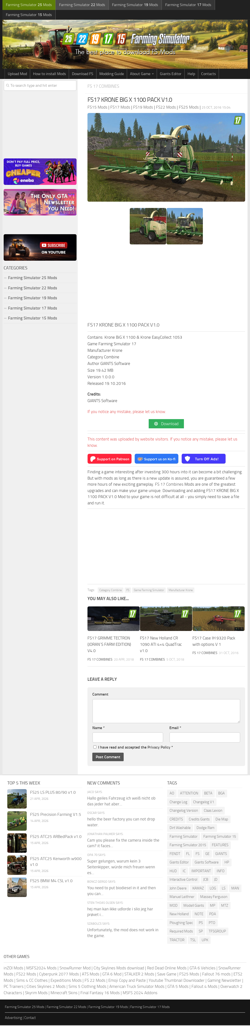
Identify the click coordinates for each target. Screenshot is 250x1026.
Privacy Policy (158, 748)
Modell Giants (193, 906)
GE (207, 854)
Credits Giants (199, 820)
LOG (213, 889)
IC (184, 871)
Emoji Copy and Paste (127, 980)
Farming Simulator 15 (219, 837)
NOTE (199, 915)
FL (188, 854)
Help (191, 74)
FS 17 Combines (104, 87)
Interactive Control (183, 880)
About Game (140, 74)
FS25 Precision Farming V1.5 (55, 815)
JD (215, 880)
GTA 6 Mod (111, 974)
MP (212, 906)
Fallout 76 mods (216, 974)
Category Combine (110, 591)
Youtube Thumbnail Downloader (177, 980)
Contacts (208, 74)
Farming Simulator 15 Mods (32, 318)
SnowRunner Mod (75, 968)
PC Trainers (14, 987)
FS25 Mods (189, 974)
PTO (212, 923)
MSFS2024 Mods (41, 968)
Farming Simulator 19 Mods (32, 298)
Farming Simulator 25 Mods (32, 278)
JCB (205, 880)
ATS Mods (90, 974)
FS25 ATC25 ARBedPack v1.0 (56, 837)
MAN (235, 889)
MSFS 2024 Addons (140, 993)
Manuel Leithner (182, 897)
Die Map (222, 820)
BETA (208, 794)
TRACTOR (177, 940)
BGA (221, 794)
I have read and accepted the (133, 748)
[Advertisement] (166, 285)
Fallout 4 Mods (204, 987)
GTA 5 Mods (178, 987)
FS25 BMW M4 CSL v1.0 (51, 881)
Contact (30, 1018)
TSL (193, 940)
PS (201, 923)
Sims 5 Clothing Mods (87, 987)
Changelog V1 (203, 802)
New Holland (179, 915)
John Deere (178, 889)
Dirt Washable (180, 828)
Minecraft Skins (64, 993)
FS (127, 591)
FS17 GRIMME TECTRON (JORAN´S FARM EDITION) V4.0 (109, 645)
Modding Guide (111, 74)
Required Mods (181, 932)
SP (201, 932)
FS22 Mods (26, 974)
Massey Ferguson (213, 897)
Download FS (82, 74)
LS (223, 889)
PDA (212, 915)
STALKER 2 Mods (139, 974)
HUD (173, 871)
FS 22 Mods (95, 980)
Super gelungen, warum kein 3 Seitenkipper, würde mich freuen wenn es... (121, 867)
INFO (220, 871)
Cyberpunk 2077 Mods (59, 974)
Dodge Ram (206, 828)
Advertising (13, 1018)
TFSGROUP (217, 932)
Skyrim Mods (36, 993)
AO (172, 794)
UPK (205, 940)
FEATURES (220, 846)
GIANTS (221, 854)
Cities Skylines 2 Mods (46, 987)
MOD (174, 906)
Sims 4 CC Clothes (32, 980)
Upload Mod (17, 74)
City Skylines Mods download (119, 968)
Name (98, 728)
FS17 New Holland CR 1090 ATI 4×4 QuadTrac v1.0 (161, 645)
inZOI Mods (13, 968)
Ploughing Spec (181, 923)
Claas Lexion (213, 811)
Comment (100, 695)
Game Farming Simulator (149, 591)
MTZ (224, 906)
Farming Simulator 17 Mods (32, 308)
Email (175, 728)
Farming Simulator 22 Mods (32, 288)
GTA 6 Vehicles (203, 968)
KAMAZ (198, 889)
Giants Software (207, 863)
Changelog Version (184, 811)
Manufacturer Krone (181, 591)
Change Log (178, 802)
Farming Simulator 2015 (188, 846)
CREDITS (176, 820)
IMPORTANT (201, 871)
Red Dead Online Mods (167, 968)
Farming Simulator (184, 837)
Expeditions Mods (66, 980)
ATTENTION (189, 794)
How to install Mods (49, 74)
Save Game (166, 974)
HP (226, 863)
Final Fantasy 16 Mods (100, 993)
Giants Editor (170, 74)
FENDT (175, 854)
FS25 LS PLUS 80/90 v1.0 (53, 793)
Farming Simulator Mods (28, 5)
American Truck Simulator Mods (136, 987)
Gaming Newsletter (224, 980)
